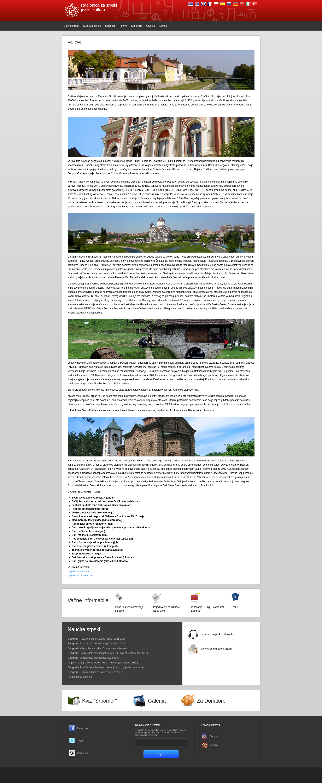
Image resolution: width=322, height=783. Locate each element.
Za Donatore (211, 701)
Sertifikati (110, 25)
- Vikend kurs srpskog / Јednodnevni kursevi (97, 648)
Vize (235, 607)
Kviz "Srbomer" (99, 701)
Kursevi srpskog (92, 25)
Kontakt (163, 25)
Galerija (150, 25)
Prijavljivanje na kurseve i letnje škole (167, 609)
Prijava (123, 25)
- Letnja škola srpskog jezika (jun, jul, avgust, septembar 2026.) (108, 653)
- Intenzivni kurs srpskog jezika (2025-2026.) (97, 638)
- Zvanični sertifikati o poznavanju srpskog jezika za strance (106, 667)
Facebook (82, 728)
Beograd (214, 736)
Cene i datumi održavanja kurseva (129, 609)
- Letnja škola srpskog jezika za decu (93, 657)
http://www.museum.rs (80, 575)
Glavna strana (71, 25)
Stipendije (136, 25)
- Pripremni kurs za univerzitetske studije (95, 672)
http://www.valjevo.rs (79, 571)
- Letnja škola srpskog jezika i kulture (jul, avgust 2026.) (103, 662)
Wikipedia (82, 753)
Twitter (80, 740)
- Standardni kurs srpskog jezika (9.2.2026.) (97, 643)
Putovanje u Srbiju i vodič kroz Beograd (207, 609)
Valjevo (214, 745)
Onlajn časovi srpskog (80, 676)
